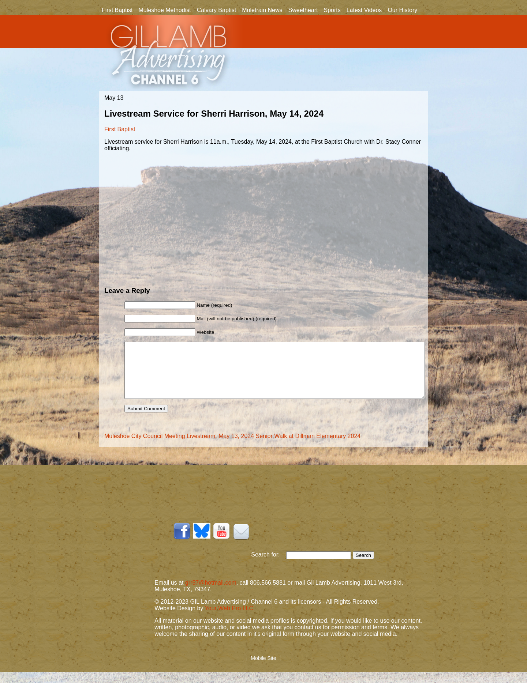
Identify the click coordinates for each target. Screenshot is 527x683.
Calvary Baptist (216, 10)
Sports (332, 10)
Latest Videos (364, 10)
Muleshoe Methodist (164, 10)
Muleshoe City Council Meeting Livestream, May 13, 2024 (179, 447)
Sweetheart (303, 10)
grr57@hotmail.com (210, 593)
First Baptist (117, 10)
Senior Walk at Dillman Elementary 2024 (308, 447)
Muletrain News (262, 10)
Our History (402, 10)
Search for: (268, 565)
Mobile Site (263, 669)
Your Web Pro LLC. (230, 619)
